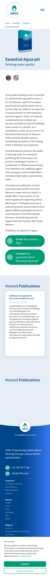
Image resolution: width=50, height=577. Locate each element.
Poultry (8, 503)
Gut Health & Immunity (13, 484)
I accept (25, 564)
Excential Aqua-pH (12, 27)
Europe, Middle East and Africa (17, 531)
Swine (7, 506)
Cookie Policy (25, 556)
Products (26, 23)
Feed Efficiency (11, 487)
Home (7, 23)
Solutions (16, 23)
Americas (9, 528)
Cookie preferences (25, 571)
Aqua (7, 509)
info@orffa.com (17, 473)
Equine (8, 518)
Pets (7, 515)
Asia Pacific (9, 534)
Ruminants (9, 512)
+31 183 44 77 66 (17, 467)
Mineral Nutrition (11, 490)
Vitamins (8, 493)
